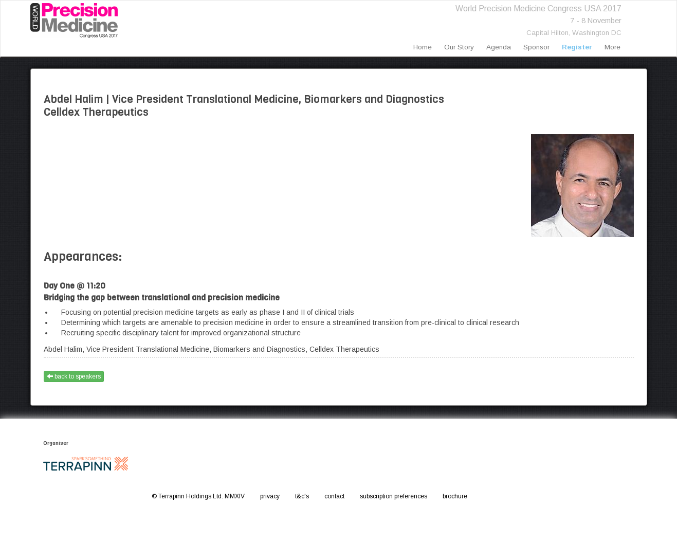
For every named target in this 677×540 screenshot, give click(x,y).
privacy (270, 496)
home (422, 47)
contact (334, 496)
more (612, 47)
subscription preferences (393, 496)
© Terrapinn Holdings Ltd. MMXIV (198, 496)
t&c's (302, 496)
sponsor (536, 47)
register (577, 47)
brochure (455, 496)
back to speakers (74, 376)
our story (459, 47)
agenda (498, 47)
